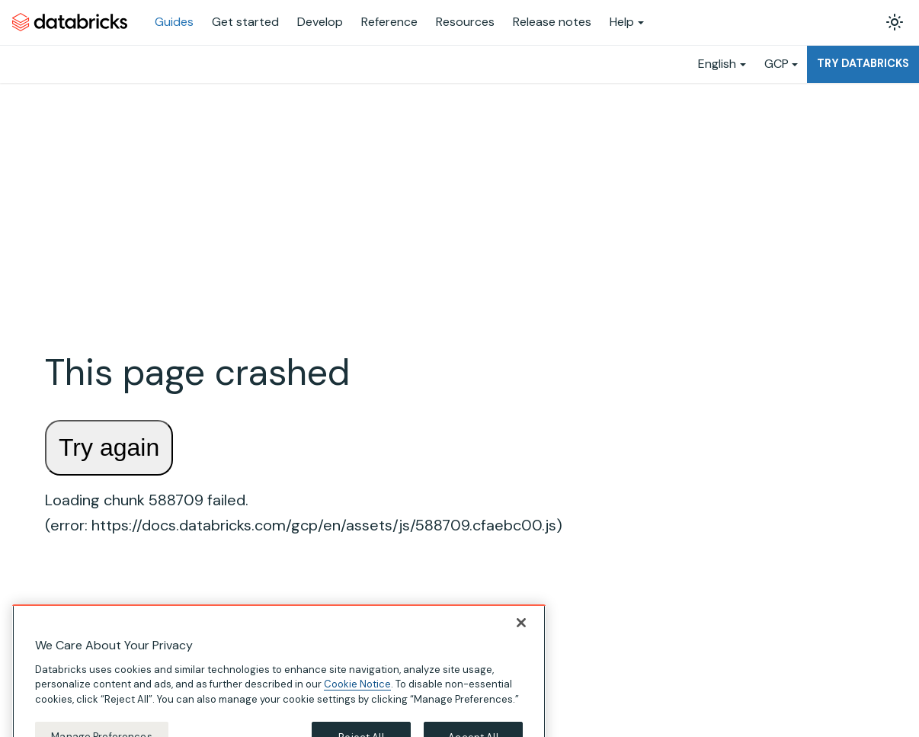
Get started (245, 22)
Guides (174, 22)
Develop (320, 22)
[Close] (521, 635)
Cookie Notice (357, 697)
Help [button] (622, 22)
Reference (389, 22)
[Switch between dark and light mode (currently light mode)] (894, 22)
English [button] (717, 64)
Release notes (552, 22)
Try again (109, 447)
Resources (465, 22)
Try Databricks (863, 63)
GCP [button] (776, 64)
